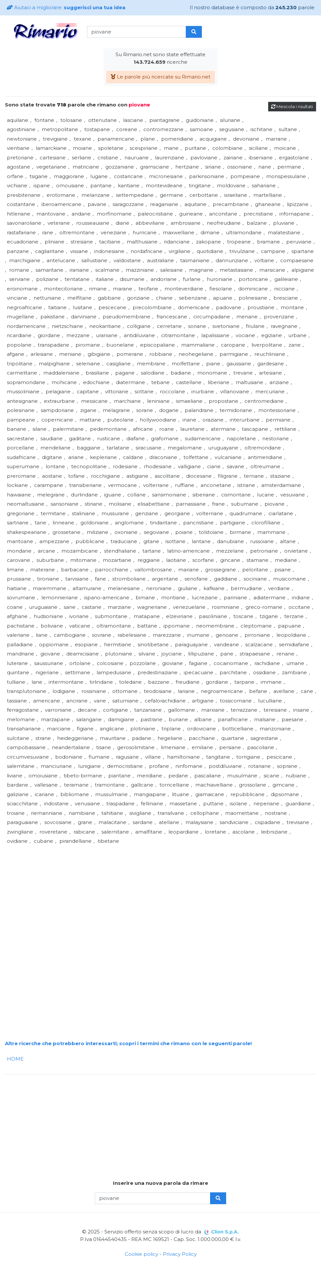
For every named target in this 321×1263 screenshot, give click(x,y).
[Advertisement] (160, 892)
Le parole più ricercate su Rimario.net (160, 77)
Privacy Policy (180, 1254)
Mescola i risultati (292, 106)
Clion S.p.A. (225, 1231)
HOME (15, 1059)
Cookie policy (141, 1254)
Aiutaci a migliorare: (66, 7)
